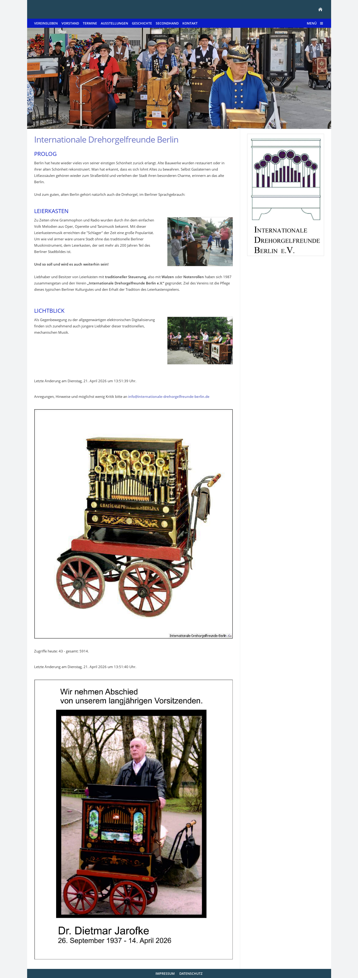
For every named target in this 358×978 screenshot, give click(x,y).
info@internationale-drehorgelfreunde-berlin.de (169, 396)
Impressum (165, 973)
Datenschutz (191, 973)
